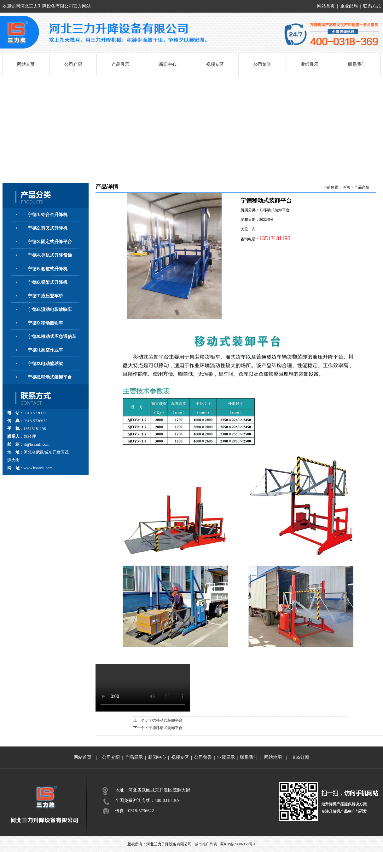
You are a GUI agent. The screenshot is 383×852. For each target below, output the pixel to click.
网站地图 (273, 757)
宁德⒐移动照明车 (45, 323)
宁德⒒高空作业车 (45, 350)
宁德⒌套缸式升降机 (47, 268)
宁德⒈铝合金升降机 (47, 214)
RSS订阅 (301, 757)
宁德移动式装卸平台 (165, 720)
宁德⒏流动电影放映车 (50, 309)
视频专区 (215, 64)
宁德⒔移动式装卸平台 (50, 377)
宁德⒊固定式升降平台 (50, 241)
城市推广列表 (205, 844)
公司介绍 (73, 64)
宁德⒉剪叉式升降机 (47, 228)
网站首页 (326, 6)
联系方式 (372, 6)
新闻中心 (168, 64)
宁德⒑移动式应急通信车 (52, 336)
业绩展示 (309, 64)
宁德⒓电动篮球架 (45, 363)
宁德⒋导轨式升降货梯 (50, 255)
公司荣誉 (262, 64)
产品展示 (120, 64)
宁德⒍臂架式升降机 (47, 282)
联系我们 (357, 64)
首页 (347, 187)
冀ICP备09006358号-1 (238, 844)
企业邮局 (349, 6)
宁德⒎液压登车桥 (45, 296)
